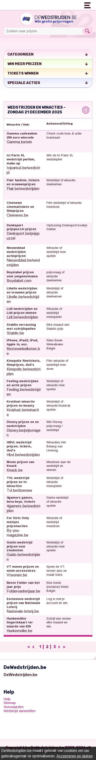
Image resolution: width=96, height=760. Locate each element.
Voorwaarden (14, 707)
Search (87, 31)
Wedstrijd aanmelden (19, 711)
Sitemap (10, 703)
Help (7, 699)
